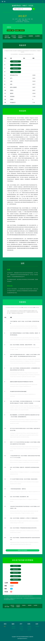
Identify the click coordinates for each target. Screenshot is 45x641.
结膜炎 (11, 99)
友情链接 (37, 626)
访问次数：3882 (10, 30)
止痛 (11, 81)
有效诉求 (7, 36)
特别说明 (13, 36)
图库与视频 (7, 37)
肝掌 (11, 84)
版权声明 (13, 628)
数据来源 (13, 626)
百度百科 (9, 27)
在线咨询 (29, 629)
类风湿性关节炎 (14, 75)
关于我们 (21, 626)
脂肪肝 (11, 93)
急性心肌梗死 (13, 87)
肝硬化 (11, 90)
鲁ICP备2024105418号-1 (22, 638)
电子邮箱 (29, 626)
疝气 (11, 78)
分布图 (14, 37)
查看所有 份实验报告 (22, 550)
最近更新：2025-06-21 (19, 30)
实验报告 (22, 36)
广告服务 (21, 629)
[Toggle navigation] (42, 1)
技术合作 (21, 628)
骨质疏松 (12, 96)
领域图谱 (31, 36)
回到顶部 (6, 605)
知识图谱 (37, 36)
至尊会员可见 (24, 20)
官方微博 (29, 628)
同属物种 (20, 37)
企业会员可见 (26, 21)
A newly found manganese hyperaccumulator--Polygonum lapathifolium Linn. (25, 491)
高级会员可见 (15, 61)
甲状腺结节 (13, 102)
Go (33, 8)
